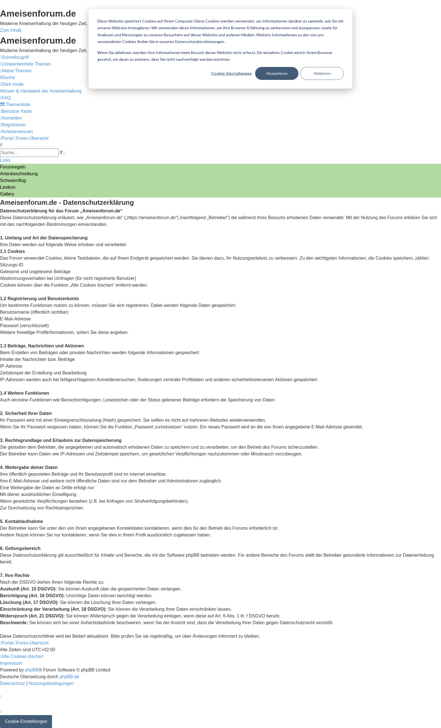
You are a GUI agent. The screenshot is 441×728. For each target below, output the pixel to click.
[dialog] (220, 49)
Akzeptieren (277, 73)
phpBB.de (69, 676)
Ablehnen (322, 73)
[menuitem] (25, 64)
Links (5, 160)
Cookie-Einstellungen (231, 73)
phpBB (32, 670)
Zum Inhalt (10, 30)
